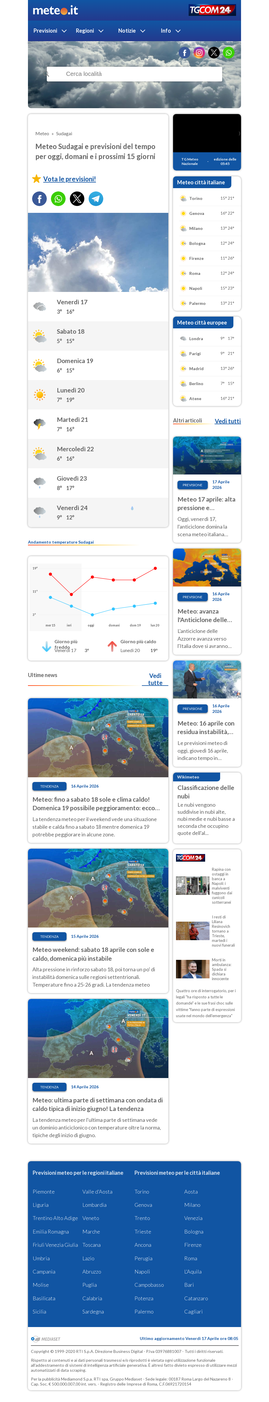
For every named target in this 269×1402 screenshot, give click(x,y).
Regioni (85, 30)
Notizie (127, 30)
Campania (44, 1271)
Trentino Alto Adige (55, 1218)
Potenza (143, 1298)
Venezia (193, 1218)
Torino (141, 1191)
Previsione (192, 485)
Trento (142, 1218)
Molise (41, 1284)
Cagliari (193, 1311)
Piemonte (44, 1191)
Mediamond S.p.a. (77, 1378)
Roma (190, 1258)
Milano (192, 1205)
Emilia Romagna (51, 1231)
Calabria (92, 1298)
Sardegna (93, 1311)
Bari (189, 1284)
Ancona (142, 1244)
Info (166, 30)
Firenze (193, 1244)
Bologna (193, 1231)
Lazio (88, 1258)
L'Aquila (193, 1271)
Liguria (41, 1205)
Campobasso (149, 1284)
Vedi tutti (228, 421)
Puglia (89, 1284)
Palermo (144, 1311)
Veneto (90, 1218)
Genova (143, 1205)
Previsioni (45, 30)
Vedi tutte (155, 679)
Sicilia (39, 1311)
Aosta (191, 1191)
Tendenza (49, 786)
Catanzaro (196, 1298)
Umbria (41, 1258)
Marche (91, 1231)
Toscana (91, 1244)
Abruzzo (91, 1271)
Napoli (142, 1271)
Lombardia (94, 1205)
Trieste (142, 1231)
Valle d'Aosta (97, 1191)
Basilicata (44, 1298)
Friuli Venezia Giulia (55, 1244)
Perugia (143, 1258)
